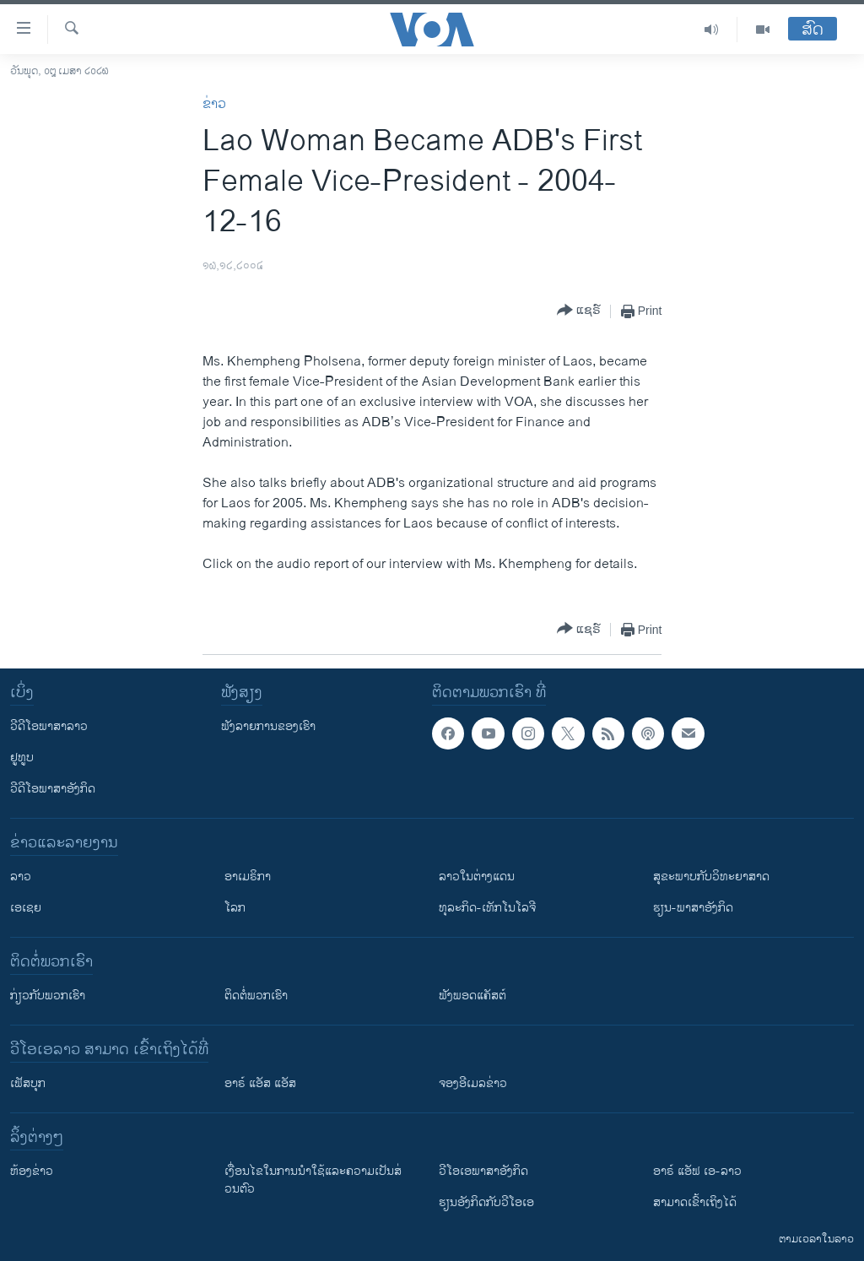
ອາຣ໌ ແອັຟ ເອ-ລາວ (697, 1171)
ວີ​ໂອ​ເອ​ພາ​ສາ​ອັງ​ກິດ (483, 1171)
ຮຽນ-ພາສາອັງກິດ (693, 908)
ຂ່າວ (214, 104)
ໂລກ (235, 908)
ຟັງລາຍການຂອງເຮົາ (268, 726)
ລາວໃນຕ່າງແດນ (477, 876)
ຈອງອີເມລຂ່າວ (473, 1083)
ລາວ (20, 876)
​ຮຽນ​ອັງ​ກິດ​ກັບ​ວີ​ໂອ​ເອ (486, 1202)
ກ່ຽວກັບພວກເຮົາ (47, 995)
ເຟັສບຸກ (28, 1083)
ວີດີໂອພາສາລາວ (49, 726)
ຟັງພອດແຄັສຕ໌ (472, 995)
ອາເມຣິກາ (247, 876)
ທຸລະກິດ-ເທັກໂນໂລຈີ (487, 908)
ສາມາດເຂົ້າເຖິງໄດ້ (695, 1202)
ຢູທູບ (22, 757)
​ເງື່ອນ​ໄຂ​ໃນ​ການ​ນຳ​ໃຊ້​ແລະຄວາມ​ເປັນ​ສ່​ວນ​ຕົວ (313, 1180)
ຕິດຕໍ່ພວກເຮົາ (256, 995)
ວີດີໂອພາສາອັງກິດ (52, 789)
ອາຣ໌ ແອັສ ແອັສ (260, 1083)
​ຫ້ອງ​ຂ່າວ (31, 1171)
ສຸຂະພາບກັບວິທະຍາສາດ (711, 876)
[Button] (579, 311)
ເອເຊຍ (25, 908)
